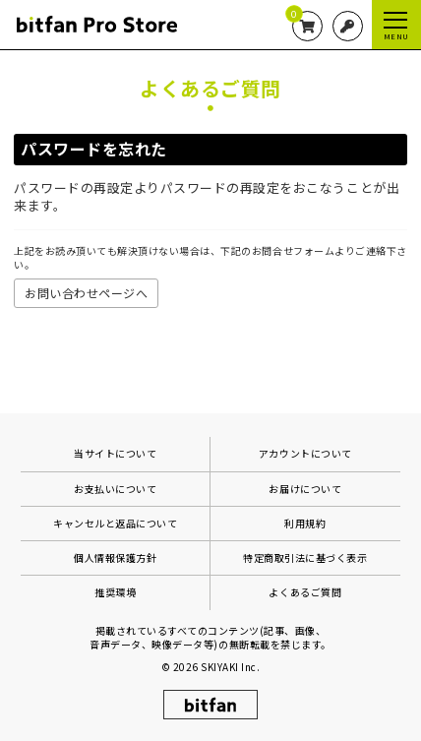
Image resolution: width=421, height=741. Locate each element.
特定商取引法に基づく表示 (305, 557)
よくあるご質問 (305, 592)
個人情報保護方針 (115, 557)
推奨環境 (115, 592)
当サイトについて (115, 453)
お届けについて (305, 488)
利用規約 (305, 523)
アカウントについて (305, 453)
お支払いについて (115, 488)
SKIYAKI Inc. (230, 666)
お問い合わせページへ (86, 292)
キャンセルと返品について (115, 523)
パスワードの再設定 (74, 187)
